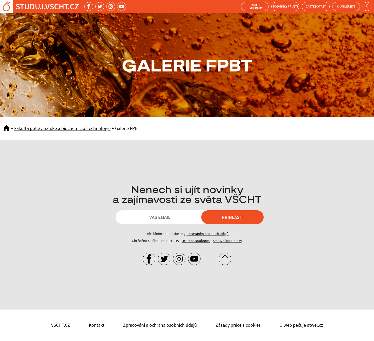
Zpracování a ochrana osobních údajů (160, 325)
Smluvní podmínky (227, 240)
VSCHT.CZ (60, 325)
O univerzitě (346, 6)
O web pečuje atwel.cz (301, 325)
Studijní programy (255, 6)
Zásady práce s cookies (238, 325)
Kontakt (96, 325)
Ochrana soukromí (196, 240)
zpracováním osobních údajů (206, 233)
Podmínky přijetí (285, 6)
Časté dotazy (316, 6)
